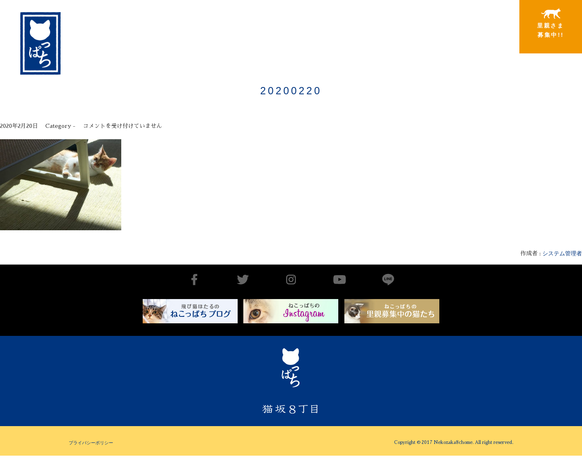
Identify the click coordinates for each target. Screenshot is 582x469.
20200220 (291, 90)
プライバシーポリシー (91, 442)
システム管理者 (562, 253)
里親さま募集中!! (550, 23)
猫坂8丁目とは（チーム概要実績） (289, 21)
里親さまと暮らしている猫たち (419, 29)
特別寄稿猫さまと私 (485, 23)
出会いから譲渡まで (354, 23)
